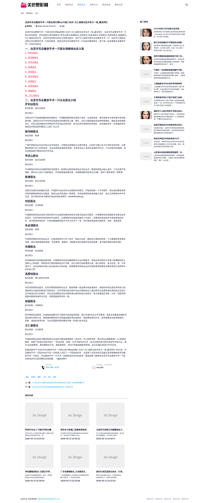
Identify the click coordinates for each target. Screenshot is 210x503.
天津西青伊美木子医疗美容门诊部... (169, 97)
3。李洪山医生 (31, 62)
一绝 (44, 377)
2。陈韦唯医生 (31, 57)
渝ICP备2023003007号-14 (48, 499)
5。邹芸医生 (30, 72)
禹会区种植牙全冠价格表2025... (167, 138)
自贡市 (33, 377)
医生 (27, 377)
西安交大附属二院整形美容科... (75, 430)
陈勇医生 (30, 177)
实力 (49, 377)
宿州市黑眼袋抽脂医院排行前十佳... (169, 56)
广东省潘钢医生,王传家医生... (74, 471)
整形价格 (176, 499)
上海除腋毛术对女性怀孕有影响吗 (168, 83)
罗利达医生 (31, 104)
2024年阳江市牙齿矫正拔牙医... (167, 28)
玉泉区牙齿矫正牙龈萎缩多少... (110, 430)
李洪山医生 (31, 155)
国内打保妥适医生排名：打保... (110, 471)
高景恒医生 (31, 274)
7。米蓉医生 (30, 81)
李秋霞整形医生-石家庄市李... (38, 471)
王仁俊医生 (31, 325)
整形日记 (167, 499)
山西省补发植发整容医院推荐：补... (169, 152)
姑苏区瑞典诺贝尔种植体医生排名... (169, 125)
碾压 (39, 377)
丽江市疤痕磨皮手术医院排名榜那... (169, 42)
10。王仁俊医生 (32, 95)
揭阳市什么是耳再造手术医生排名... (169, 111)
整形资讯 (29, 13)
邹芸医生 (30, 201)
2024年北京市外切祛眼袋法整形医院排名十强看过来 (52, 387)
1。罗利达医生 (31, 53)
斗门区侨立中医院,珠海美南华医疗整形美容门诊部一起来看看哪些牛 (58, 383)
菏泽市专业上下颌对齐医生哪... (39, 430)
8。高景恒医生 (31, 86)
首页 (22, 13)
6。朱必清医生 (31, 76)
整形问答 (185, 499)
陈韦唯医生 (31, 131)
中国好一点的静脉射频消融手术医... (169, 70)
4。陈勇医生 (30, 67)
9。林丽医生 (30, 91)
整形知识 (150, 499)
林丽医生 (30, 301)
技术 (54, 377)
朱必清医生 (31, 225)
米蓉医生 (30, 246)
